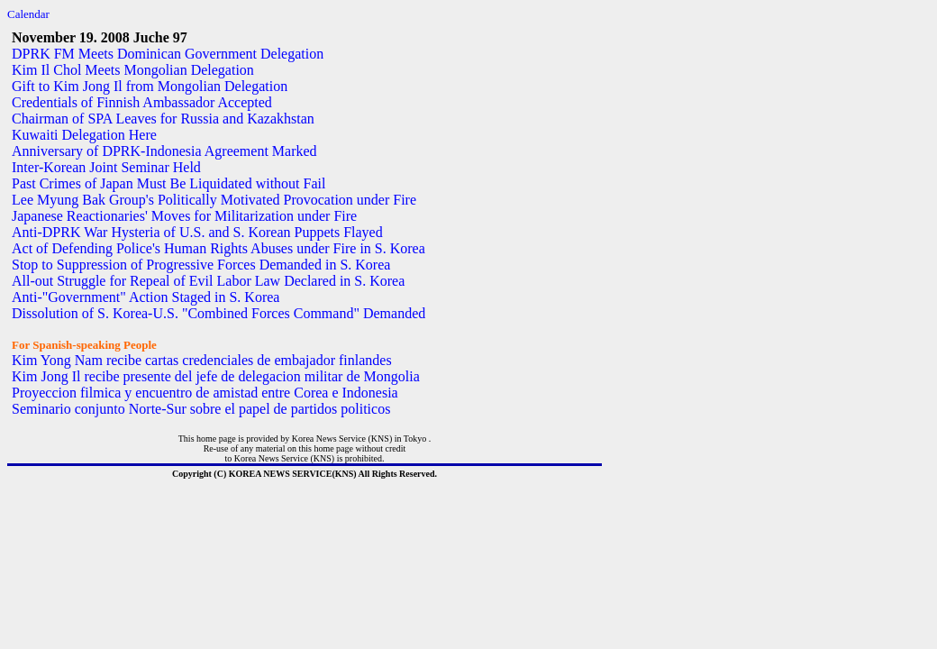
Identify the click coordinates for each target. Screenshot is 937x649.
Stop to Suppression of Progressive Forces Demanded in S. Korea (201, 264)
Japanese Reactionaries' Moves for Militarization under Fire (184, 216)
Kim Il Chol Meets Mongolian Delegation (133, 70)
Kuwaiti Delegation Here (84, 134)
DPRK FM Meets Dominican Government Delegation (167, 53)
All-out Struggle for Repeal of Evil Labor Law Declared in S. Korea (208, 280)
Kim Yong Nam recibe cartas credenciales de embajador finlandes (202, 360)
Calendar (28, 14)
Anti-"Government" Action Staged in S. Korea (145, 297)
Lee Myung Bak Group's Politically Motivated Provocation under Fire (214, 199)
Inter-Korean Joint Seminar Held (106, 167)
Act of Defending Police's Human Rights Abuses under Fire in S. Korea (218, 248)
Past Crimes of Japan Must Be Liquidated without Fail (168, 183)
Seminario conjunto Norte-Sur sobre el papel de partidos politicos (201, 408)
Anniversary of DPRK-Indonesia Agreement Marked (164, 151)
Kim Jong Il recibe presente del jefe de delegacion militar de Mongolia (216, 376)
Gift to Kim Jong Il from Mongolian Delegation (149, 86)
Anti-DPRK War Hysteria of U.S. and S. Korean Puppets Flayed (197, 232)
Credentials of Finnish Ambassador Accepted (142, 102)
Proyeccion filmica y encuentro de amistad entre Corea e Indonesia (205, 392)
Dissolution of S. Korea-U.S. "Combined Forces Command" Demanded (218, 313)
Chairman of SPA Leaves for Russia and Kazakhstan (163, 118)
